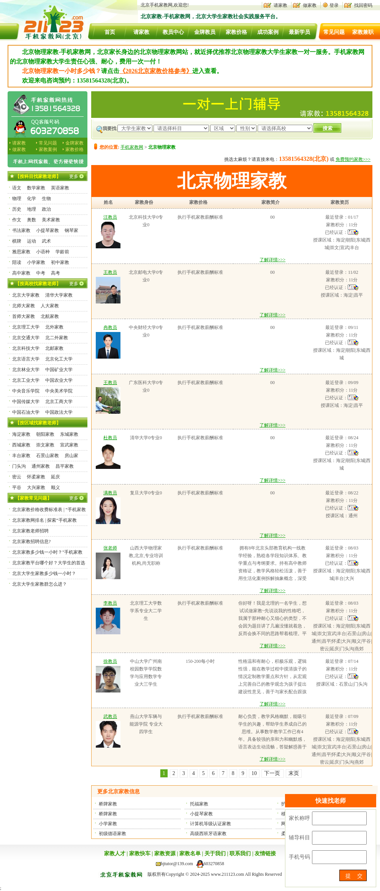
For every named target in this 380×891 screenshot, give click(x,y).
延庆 (55, 477)
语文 (16, 188)
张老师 (110, 548)
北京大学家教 (26, 295)
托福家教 (199, 804)
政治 (46, 209)
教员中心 (173, 32)
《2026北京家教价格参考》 (155, 71)
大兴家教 (36, 487)
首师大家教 (23, 316)
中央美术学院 (59, 391)
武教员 (110, 716)
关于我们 (215, 853)
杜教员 (110, 437)
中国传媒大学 (26, 401)
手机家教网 (131, 147)
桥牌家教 (108, 804)
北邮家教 (54, 348)
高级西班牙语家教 (208, 833)
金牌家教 (74, 143)
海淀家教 (21, 434)
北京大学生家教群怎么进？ (39, 584)
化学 (31, 198)
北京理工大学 (26, 327)
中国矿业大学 (59, 369)
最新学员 (299, 32)
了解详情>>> (272, 259)
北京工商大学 (59, 401)
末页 (293, 773)
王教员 (110, 272)
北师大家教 (23, 305)
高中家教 (21, 273)
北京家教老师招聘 (30, 531)
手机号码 (299, 857)
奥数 (31, 219)
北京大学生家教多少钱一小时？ (44, 573)
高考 (55, 273)
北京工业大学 (26, 380)
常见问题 (334, 32)
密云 (16, 477)
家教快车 (139, 853)
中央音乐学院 (26, 391)
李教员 (110, 603)
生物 (46, 198)
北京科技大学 (26, 348)
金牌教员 (204, 32)
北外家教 (54, 327)
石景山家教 (47, 455)
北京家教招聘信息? (31, 541)
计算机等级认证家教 (210, 823)
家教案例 (48, 149)
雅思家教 (21, 251)
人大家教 (50, 305)
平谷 (16, 487)
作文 (16, 219)
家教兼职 (363, 32)
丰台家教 (21, 455)
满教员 (110, 493)
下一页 (273, 773)
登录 (334, 5)
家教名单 (190, 853)
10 (254, 773)
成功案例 (268, 32)
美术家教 (51, 219)
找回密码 (363, 5)
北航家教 (50, 316)
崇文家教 (45, 445)
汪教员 (110, 217)
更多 (73, 176)
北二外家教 (56, 337)
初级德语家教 (112, 833)
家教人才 (114, 853)
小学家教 (108, 823)
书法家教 (21, 230)
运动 (31, 241)
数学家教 (36, 188)
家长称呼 (299, 818)
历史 (16, 209)
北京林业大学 (26, 369)
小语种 (43, 251)
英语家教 (60, 188)
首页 (109, 32)
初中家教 (60, 262)
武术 (46, 241)
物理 (16, 198)
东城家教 (69, 434)
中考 (40, 273)
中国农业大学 (59, 380)
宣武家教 (69, 445)
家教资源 (165, 853)
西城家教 (21, 445)
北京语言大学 (26, 359)
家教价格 (236, 32)
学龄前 (62, 251)
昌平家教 (64, 466)
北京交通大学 (26, 337)
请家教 (280, 5)
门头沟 (19, 466)
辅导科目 (299, 837)
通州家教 (41, 466)
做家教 (310, 5)
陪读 (16, 262)
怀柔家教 (36, 477)
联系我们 (240, 853)
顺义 (55, 487)
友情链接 (265, 853)
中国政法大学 (59, 412)
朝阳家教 (45, 434)
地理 (31, 209)
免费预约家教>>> (353, 159)
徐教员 (110, 661)
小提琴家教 (201, 813)
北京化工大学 (59, 359)
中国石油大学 (26, 412)
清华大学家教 (59, 295)
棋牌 (16, 241)
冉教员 (110, 327)
